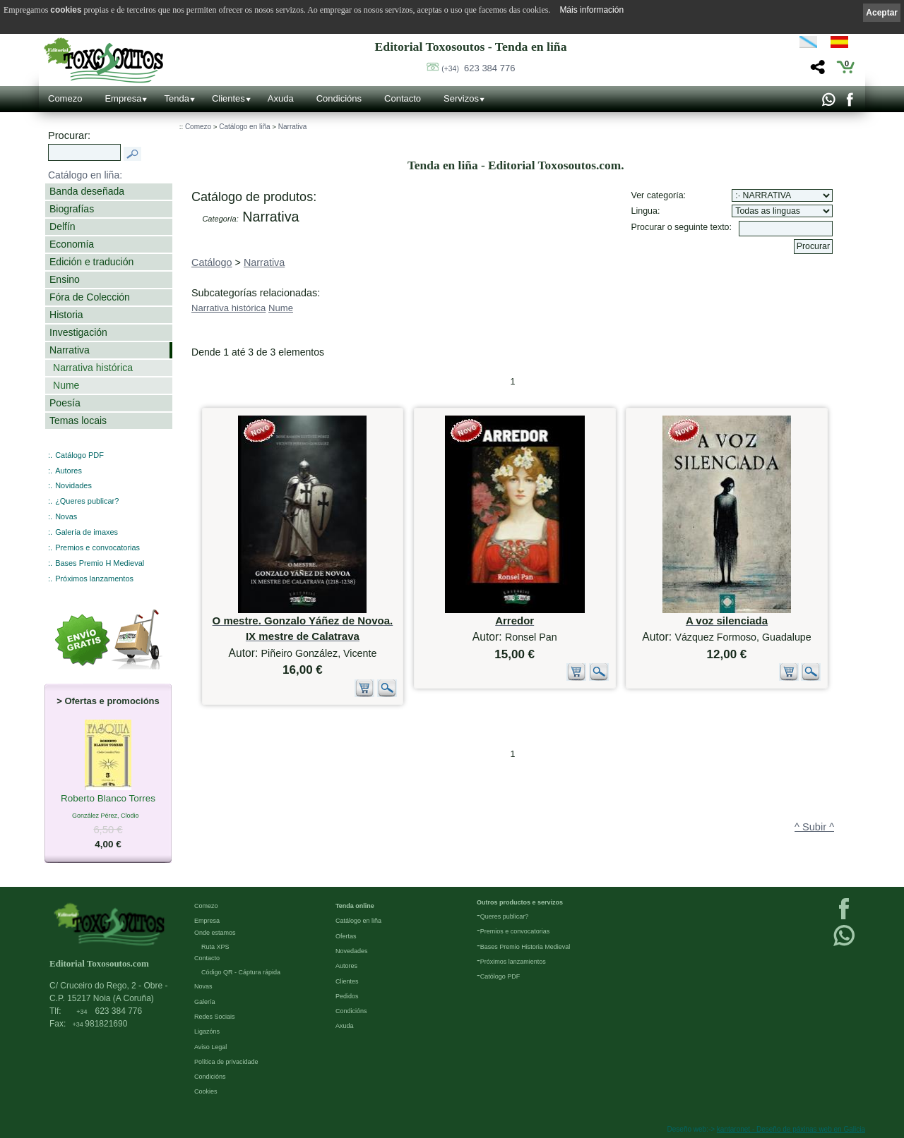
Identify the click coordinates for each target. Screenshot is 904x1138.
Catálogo (211, 262)
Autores (68, 470)
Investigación (78, 332)
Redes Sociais (214, 1016)
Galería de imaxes (86, 532)
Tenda (176, 98)
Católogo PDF (500, 976)
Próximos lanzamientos (513, 961)
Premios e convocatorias (97, 547)
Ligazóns (207, 1031)
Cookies (206, 1091)
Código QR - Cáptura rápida (240, 972)
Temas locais (78, 420)
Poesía (65, 402)
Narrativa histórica (93, 367)
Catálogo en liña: (85, 175)
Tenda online (354, 905)
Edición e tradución (91, 261)
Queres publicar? (504, 916)
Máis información (591, 10)
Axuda (281, 98)
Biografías (71, 208)
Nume (66, 385)
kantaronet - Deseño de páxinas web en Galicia (791, 1129)
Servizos (461, 98)
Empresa (123, 98)
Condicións (339, 98)
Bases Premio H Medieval (99, 563)
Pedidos (347, 996)
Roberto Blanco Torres (108, 799)
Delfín (62, 226)
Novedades (351, 951)
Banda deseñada (86, 191)
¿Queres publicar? (87, 501)
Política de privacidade (226, 1061)
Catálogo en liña (244, 127)
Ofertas (346, 936)
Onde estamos (215, 932)
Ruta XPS (215, 946)
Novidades (73, 485)
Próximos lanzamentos (94, 578)
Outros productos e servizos (520, 902)
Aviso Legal (210, 1047)
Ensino (64, 279)
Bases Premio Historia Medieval (525, 946)
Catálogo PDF (79, 455)
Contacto (402, 98)
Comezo (65, 98)
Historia (66, 314)
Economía (71, 244)
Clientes (228, 98)
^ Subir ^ (814, 827)
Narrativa (69, 350)
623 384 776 (478, 68)
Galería (204, 1001)
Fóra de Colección (89, 297)
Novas (66, 516)
